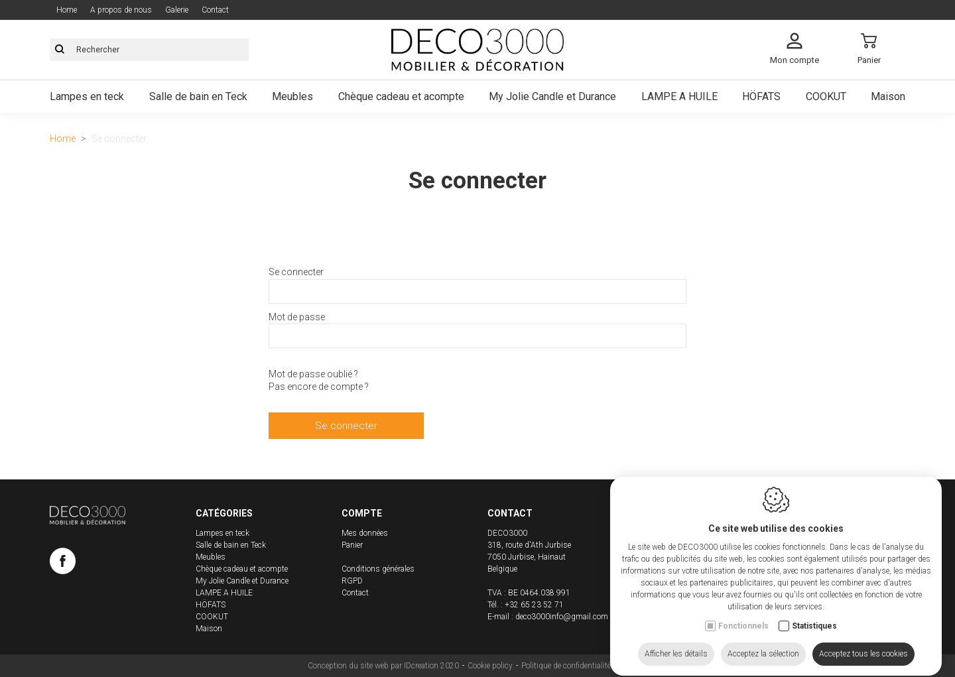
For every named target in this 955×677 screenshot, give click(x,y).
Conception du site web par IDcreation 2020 (383, 665)
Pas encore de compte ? (319, 386)
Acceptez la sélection (763, 641)
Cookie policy (490, 665)
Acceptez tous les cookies (863, 641)
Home (66, 10)
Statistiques (814, 614)
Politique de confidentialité (566, 665)
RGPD (352, 580)
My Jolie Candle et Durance (552, 96)
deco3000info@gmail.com (561, 616)
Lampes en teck (87, 96)
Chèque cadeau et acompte (401, 96)
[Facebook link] (63, 563)
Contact (215, 10)
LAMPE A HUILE (679, 96)
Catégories (224, 513)
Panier (352, 545)
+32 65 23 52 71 (534, 604)
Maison (888, 96)
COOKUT (826, 96)
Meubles (292, 96)
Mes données (365, 533)
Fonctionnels (743, 614)
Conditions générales (378, 569)
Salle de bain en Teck (198, 96)
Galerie (176, 10)
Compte (362, 513)
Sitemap (633, 665)
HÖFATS (761, 96)
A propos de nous (121, 10)
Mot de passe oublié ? (313, 374)
